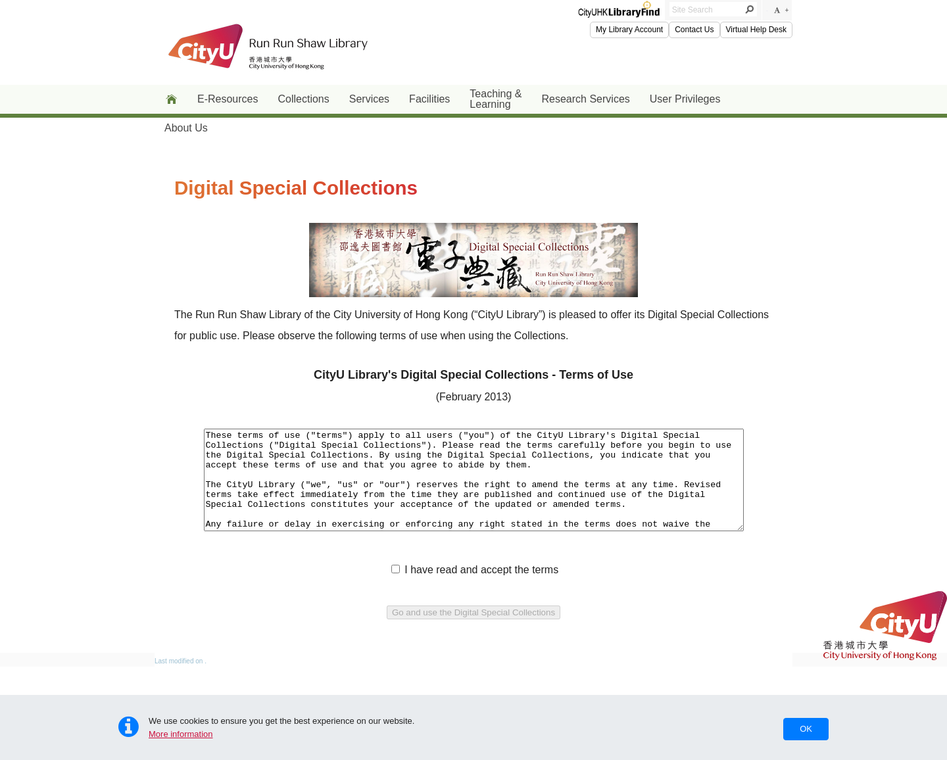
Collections (303, 99)
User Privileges (685, 99)
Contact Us (694, 29)
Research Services (586, 99)
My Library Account (629, 29)
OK (806, 729)
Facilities (429, 99)
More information (181, 734)
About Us (186, 127)
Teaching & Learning (496, 99)
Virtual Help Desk (756, 29)
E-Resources (227, 99)
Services (369, 99)
